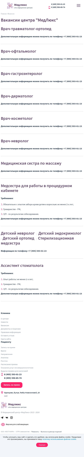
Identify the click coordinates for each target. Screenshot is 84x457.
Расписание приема (9, 364)
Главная (4, 14)
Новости (4, 322)
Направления (6, 354)
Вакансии (5, 325)
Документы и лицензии (11, 329)
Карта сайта (6, 339)
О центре (5, 318)
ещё (6, 396)
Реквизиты (35, 432)
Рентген (4, 361)
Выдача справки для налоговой (14, 371)
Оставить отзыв (7, 335)
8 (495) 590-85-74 (58, 7)
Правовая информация (11, 332)
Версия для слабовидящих (3, 424)
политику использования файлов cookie (59, 439)
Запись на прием (8, 347)
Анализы (4, 357)
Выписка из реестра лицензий (51, 432)
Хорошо (42, 445)
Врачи (3, 351)
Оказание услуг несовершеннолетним (17, 367)
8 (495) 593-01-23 (58, 4)
